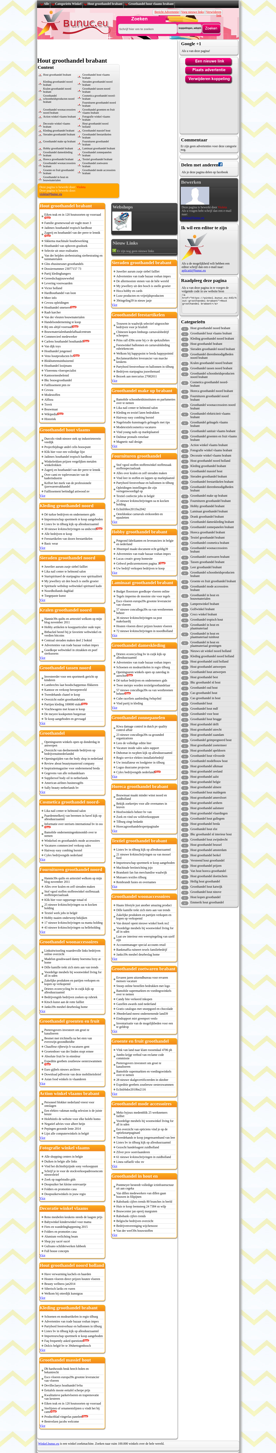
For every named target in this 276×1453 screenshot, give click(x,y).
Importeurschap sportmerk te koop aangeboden (73, 519)
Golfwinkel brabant (202, 609)
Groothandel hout (201, 703)
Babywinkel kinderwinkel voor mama (67, 1222)
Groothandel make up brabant (59, 141)
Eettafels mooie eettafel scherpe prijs (67, 1390)
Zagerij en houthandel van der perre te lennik (72, 232)
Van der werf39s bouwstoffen (134, 1230)
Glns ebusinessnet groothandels (64, 264)
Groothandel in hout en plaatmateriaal (204, 626)
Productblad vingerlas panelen (63, 1416)
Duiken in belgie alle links (60, 1161)
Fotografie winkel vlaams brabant (211, 450)
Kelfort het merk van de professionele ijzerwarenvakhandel (67, 484)
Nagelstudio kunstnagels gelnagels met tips (143, 422)
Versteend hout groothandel (207, 860)
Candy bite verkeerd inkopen (134, 999)
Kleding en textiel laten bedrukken (137, 412)
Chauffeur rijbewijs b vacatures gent (67, 1046)
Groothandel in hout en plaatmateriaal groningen (205, 644)
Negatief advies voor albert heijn (64, 1123)
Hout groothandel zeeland (206, 771)
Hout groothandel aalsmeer (207, 808)
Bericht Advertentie (167, 12)
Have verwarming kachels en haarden (67, 1274)
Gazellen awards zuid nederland (136, 1004)
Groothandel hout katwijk (206, 886)
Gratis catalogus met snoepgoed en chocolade (144, 1008)
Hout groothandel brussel (206, 844)
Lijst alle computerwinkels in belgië (66, 1133)
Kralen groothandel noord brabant (211, 363)
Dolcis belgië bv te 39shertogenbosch (67, 1345)
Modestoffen (52, 394)
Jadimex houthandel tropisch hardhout (68, 227)
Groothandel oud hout (204, 687)
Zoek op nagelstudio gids (60, 1179)
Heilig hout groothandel (205, 881)
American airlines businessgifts (63, 782)
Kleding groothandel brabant (58, 130)
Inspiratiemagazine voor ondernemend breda (72, 768)
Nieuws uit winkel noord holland (210, 651)
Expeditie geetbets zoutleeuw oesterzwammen (73, 1061)
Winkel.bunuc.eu (48, 1443)
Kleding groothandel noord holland (212, 656)
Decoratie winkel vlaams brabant (210, 455)
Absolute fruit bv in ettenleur (62, 1056)
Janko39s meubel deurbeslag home (66, 1006)
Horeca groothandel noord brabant (211, 391)
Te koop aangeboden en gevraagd (65, 718)
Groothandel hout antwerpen (208, 672)
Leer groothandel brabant (206, 567)
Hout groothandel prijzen (206, 865)
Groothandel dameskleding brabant (212, 521)
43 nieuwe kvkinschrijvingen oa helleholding (72, 927)
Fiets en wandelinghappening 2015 (66, 1226)
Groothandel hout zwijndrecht (209, 839)
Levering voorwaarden (58, 283)
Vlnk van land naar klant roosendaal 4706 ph (144, 1050)
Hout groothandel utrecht (206, 729)
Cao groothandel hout (203, 692)
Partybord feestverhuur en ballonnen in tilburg (73, 1326)
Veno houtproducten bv (58, 356)
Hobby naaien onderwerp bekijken (65, 917)
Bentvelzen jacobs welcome (61, 1421)
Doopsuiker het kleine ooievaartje (65, 1184)
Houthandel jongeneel (58, 351)
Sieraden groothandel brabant (59, 134)
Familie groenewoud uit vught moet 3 (67, 223)
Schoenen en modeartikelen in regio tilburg (71, 1316)
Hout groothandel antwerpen (208, 666)
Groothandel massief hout (96, 130)
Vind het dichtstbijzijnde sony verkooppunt (71, 1166)
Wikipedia (50, 414)
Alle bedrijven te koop (58, 533)
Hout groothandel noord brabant (210, 328)
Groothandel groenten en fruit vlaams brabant (98, 111)
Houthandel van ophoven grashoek (66, 245)
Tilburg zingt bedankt (129, 821)
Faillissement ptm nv (57, 385)
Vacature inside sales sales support (137, 748)
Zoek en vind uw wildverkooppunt (137, 816)
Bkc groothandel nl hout (205, 682)
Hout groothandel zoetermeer (208, 745)
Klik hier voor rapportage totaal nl (65, 899)
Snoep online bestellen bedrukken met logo (143, 986)
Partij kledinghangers (57, 273)
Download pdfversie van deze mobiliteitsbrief (72, 1074)
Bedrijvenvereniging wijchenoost (137, 1225)
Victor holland (53, 288)
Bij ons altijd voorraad (58, 327)
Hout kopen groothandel (205, 897)
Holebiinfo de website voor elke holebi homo (72, 1119)
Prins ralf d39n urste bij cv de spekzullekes (143, 340)
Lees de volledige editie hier (133, 743)
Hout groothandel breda (205, 823)
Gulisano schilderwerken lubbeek (65, 1246)
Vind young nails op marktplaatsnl (137, 432)
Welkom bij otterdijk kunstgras (63, 1293)
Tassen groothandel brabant (207, 562)
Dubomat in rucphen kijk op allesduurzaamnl (144, 752)
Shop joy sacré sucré (57, 1241)
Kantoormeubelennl (56, 375)
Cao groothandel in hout (205, 698)
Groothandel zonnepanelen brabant (212, 527)
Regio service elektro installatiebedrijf (140, 757)
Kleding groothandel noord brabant (212, 338)
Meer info (50, 297)
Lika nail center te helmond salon (65, 571)
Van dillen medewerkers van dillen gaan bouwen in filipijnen (141, 1195)
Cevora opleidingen (56, 302)
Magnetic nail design (129, 441)
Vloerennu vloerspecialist (60, 370)
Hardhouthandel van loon (60, 293)
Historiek (50, 419)
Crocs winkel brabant (203, 614)
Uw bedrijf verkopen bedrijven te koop (140, 568)
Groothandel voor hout (204, 713)
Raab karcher (52, 312)
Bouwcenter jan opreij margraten (136, 1211)
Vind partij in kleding (129, 703)
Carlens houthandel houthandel (63, 341)
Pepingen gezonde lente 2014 (62, 1128)
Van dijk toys (52, 346)
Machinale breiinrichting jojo (134, 867)
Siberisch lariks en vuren (59, 1288)
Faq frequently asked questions (63, 1340)
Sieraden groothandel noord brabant (212, 349)
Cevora (48, 390)
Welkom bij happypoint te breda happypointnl (144, 353)
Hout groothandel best (204, 677)
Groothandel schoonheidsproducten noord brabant (58, 98)
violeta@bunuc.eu (51, 194)
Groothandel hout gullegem (207, 818)
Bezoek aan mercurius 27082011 (136, 376)
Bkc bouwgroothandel (58, 380)
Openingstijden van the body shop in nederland (73, 758)
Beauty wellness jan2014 (59, 1283)
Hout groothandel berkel (205, 855)
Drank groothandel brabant (207, 516)
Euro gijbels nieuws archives (62, 1069)
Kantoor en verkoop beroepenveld (65, 689)
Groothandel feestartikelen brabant (212, 481)
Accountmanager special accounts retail (141, 944)
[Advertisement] (107, 48)
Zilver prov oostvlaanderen (133, 1152)
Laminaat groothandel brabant (98, 148)
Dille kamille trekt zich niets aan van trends (71, 967)
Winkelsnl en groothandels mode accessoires (72, 840)
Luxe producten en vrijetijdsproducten (140, 295)
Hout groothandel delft (204, 724)
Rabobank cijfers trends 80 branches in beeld (144, 1201)
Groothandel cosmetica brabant (209, 542)
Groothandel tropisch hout (206, 619)
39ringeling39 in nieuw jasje (134, 300)
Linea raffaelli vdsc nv (130, 1161)
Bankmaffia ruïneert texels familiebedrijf (141, 949)
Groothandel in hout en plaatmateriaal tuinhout (204, 635)
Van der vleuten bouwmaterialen (64, 317)
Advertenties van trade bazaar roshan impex (71, 645)
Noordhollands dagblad (59, 590)
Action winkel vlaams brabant (59, 116)
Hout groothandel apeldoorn (207, 750)
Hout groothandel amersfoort (208, 797)
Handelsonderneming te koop (62, 322)
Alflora (48, 399)
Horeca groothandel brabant (58, 159)
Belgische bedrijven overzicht (134, 1221)
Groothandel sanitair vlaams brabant (212, 431)
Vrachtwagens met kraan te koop (64, 709)
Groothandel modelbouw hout (209, 761)
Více (42, 495)
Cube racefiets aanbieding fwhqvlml (138, 698)
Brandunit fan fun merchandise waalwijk (141, 872)
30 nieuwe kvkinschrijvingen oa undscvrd (70, 529)
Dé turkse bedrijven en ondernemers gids (69, 514)
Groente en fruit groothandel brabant (213, 581)
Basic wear (51, 543)
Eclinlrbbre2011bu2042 (131, 509)
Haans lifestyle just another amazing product (144, 905)
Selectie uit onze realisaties (61, 250)
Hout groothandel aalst (204, 776)
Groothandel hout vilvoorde (207, 755)
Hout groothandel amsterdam (208, 850)
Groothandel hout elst (203, 829)
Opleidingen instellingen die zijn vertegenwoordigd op (136, 489)
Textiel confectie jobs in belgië (135, 496)
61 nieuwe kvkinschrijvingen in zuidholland (143, 1157)
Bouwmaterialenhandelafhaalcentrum (67, 331)
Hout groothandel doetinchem (209, 876)
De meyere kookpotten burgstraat (65, 714)
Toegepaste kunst (55, 595)
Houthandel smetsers (57, 307)
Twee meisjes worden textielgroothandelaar (143, 685)
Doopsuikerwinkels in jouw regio (65, 1194)
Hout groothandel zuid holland (209, 661)
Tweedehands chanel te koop (62, 694)
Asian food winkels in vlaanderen (65, 1079)
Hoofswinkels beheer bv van (134, 812)
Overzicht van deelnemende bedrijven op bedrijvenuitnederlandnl (69, 752)
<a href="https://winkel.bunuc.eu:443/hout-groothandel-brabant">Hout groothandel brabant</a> (209, 303)
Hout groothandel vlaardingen (209, 813)
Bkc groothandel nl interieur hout (211, 834)
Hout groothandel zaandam (207, 734)
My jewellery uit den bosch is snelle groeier (71, 581)
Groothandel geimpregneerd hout (211, 740)
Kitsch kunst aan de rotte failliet (64, 1002)
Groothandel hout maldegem (208, 792)
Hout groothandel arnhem (206, 802)
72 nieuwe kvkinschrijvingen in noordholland (144, 631)
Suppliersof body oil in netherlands (66, 778)
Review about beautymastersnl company (69, 763)
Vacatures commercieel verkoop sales (67, 845)
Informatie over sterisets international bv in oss (73, 824)
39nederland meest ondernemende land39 (142, 1013)
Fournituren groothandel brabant (210, 500)
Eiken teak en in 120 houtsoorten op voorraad (72, 214)
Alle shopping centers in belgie (63, 1156)
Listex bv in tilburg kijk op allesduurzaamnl (71, 524)
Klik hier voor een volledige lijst (64, 451)
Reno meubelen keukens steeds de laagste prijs (73, 1217)
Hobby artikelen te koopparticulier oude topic (72, 627)
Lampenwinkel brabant (204, 603)
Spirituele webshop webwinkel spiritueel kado (73, 586)
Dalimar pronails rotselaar (132, 436)
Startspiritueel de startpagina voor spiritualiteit (73, 576)
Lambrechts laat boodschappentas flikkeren (71, 685)
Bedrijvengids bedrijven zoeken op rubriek (71, 997)
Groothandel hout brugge (206, 719)
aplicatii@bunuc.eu (194, 270)
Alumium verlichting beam (61, 1236)
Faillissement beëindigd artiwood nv (67, 491)
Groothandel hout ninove (205, 891)
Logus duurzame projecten (133, 767)
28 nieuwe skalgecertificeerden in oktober (142, 1079)
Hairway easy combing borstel (63, 850)
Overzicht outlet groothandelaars (64, 699)
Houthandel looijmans (58, 365)
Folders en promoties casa (60, 1189)
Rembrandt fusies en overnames (136, 882)
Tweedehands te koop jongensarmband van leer (145, 1137)
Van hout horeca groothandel (208, 871)
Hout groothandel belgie (205, 782)
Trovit (48, 404)
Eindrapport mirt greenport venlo (136, 1018)
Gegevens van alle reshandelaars (64, 773)
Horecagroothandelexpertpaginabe (137, 826)
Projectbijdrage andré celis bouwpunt (67, 447)
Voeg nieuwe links (192, 12)
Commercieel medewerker (60, 336)
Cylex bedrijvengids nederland (63, 855)
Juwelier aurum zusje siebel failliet (66, 566)
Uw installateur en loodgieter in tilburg (140, 762)
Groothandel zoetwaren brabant (210, 556)
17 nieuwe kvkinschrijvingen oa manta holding (73, 922)
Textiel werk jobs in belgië (60, 913)
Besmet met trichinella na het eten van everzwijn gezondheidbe (68, 1040)
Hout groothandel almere (205, 787)
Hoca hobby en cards (129, 290)
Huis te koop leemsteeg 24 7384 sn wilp (141, 1206)
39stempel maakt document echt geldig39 (142, 549)
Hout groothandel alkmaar (206, 766)
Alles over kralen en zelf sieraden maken (69, 886)
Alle (46, 3)
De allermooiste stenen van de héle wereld (142, 281)
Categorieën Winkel (68, 3)
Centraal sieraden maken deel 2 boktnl (68, 640)
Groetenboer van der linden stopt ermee (69, 1051)
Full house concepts (56, 1251)
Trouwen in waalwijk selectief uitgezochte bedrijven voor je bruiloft (142, 325)
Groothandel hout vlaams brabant (151, 3)
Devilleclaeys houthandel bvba (63, 1385)
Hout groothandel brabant (104, 3)
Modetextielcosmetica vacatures (136, 427)
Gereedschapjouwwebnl (59, 278)
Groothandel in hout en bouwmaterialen (55, 179)
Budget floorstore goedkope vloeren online (143, 591)
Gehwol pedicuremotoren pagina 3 (137, 563)
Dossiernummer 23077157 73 (62, 268)
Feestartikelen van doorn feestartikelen (68, 538)
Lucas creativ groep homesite (134, 558)
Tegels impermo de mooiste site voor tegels (143, 596)
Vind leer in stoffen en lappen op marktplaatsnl (145, 478)
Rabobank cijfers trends (131, 1216)
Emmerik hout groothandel (207, 902)
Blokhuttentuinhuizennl (59, 360)
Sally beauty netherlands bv (61, 787)
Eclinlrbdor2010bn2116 (131, 1089)
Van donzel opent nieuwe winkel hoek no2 (142, 923)
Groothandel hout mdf (204, 708)
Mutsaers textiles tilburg (131, 877)
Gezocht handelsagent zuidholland (137, 1147)
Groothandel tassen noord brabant (211, 368)
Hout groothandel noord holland (210, 460)
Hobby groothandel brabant (58, 148)
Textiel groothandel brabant (97, 159)
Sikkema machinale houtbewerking (66, 241)
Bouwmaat (51, 409)
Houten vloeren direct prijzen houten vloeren (72, 1279)
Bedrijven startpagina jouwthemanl (138, 371)
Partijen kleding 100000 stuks (62, 704)
